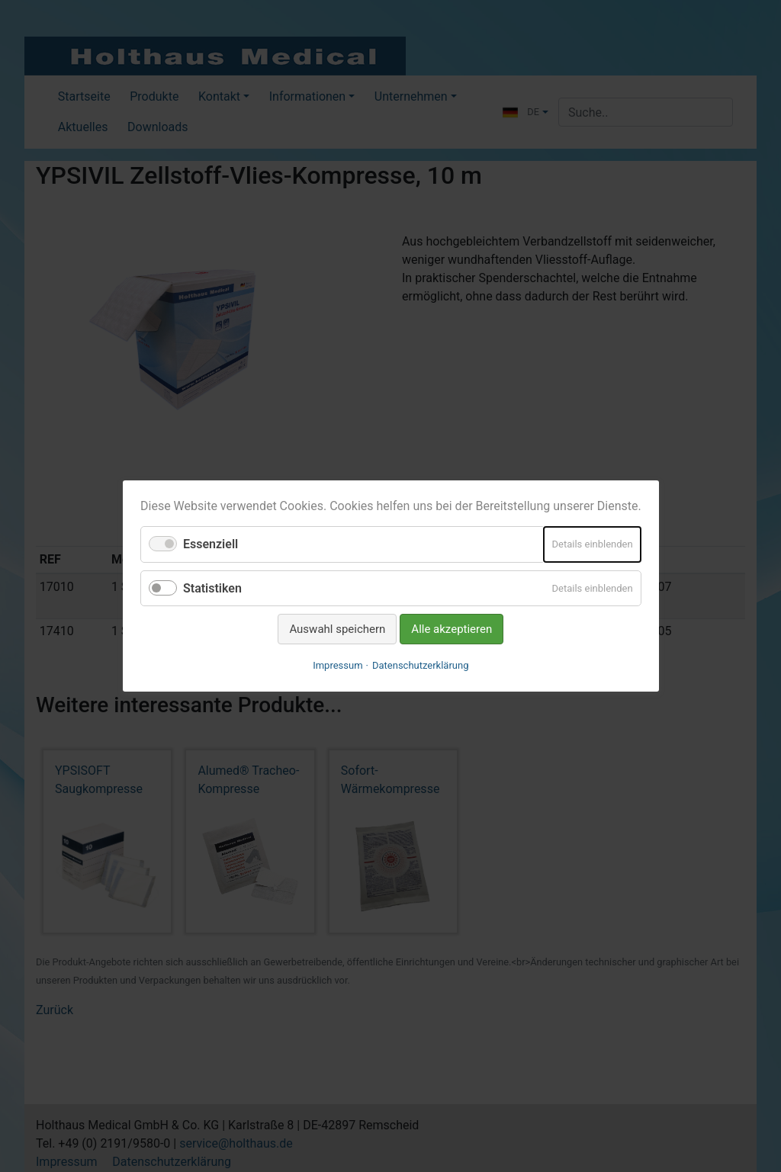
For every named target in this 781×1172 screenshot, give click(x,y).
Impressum (337, 665)
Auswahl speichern (337, 629)
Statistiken (212, 587)
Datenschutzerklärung (420, 665)
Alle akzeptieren (451, 629)
